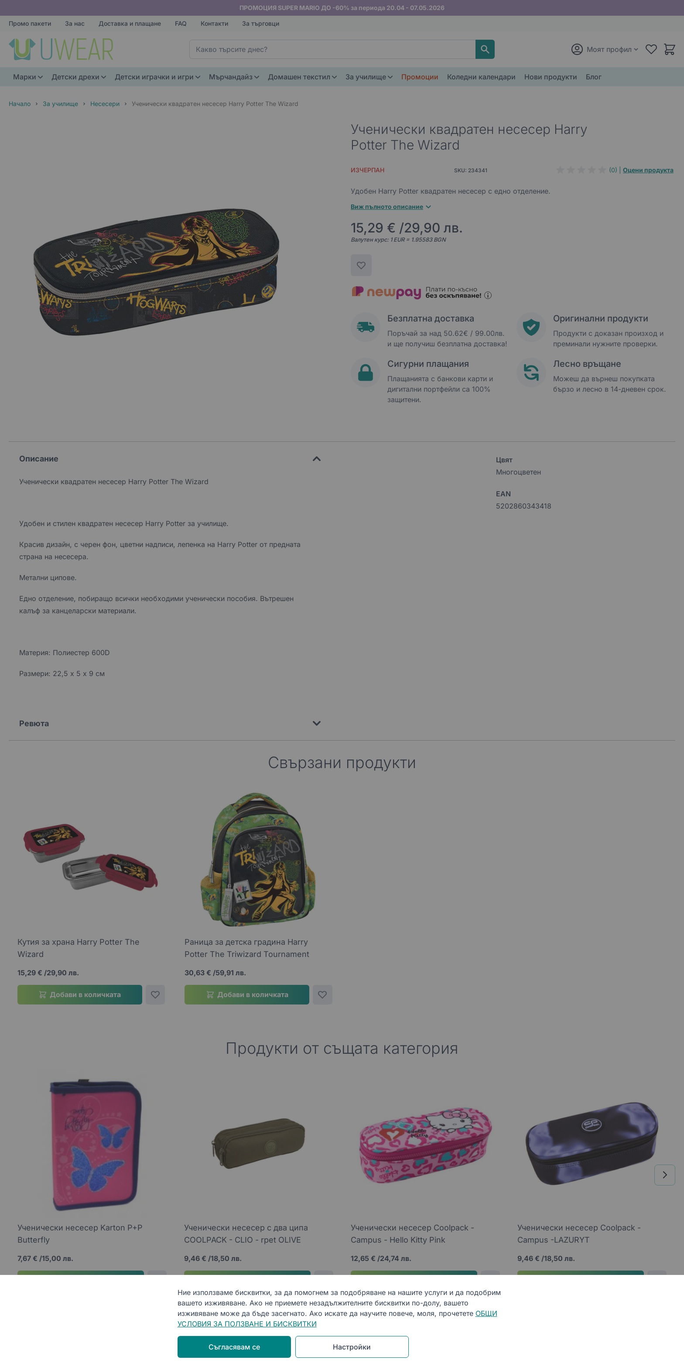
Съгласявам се (234, 1347)
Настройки (352, 1347)
